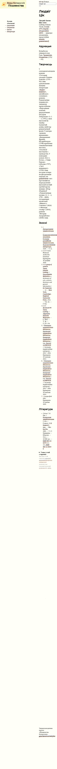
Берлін (46, 29)
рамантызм (43, 179)
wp (42, 2)
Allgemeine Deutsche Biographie (46, 316)
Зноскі (9, 29)
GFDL (49, 468)
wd (40, 2)
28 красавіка (44, 31)
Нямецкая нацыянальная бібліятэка (48, 327)
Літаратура (11, 31)
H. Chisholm (47, 288)
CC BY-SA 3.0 (43, 468)
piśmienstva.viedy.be (47, 736)
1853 (40, 33)
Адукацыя (11, 25)
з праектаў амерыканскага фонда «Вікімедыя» (45, 460)
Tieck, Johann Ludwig (45, 270)
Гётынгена (43, 57)
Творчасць (11, 27)
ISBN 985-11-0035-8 (47, 447)
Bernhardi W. (47, 308)
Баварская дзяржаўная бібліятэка (47, 339)
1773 (40, 29)
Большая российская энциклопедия (48, 241)
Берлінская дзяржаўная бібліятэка (47, 333)
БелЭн (45, 429)
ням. (45, 23)
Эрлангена (47, 55)
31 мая (46, 27)
